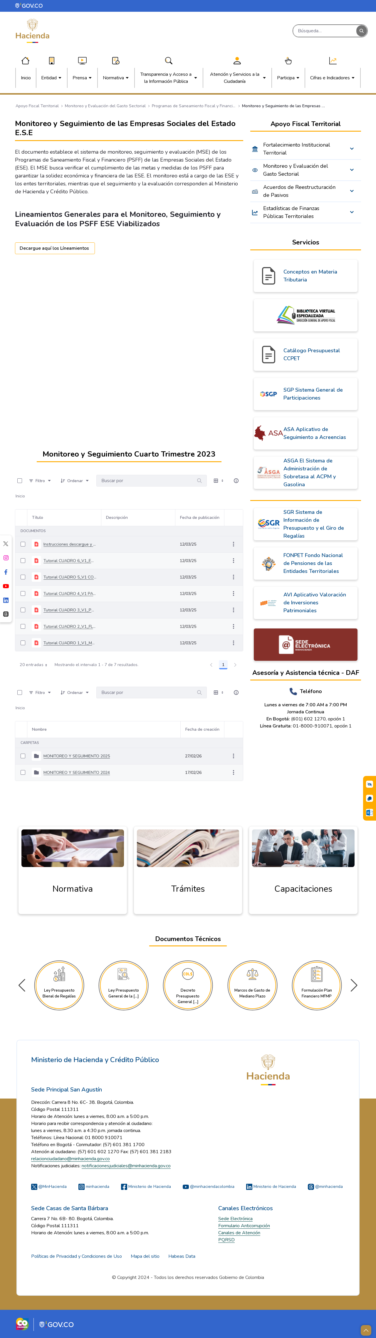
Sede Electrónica (235, 1218)
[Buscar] (324, 31)
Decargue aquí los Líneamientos (55, 248)
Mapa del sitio (145, 1256)
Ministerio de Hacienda (146, 1186)
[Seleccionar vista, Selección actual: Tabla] (219, 480)
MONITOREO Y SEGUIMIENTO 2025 (76, 756)
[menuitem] (26, 78)
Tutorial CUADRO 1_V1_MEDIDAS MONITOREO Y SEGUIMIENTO (69, 643)
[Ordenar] (75, 480)
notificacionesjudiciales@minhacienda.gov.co (126, 1166)
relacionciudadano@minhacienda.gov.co (70, 1159)
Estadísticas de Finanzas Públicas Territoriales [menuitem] (291, 212)
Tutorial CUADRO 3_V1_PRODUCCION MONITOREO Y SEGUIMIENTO (69, 610)
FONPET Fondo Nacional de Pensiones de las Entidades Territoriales (313, 563)
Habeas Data (181, 1256)
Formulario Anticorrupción (244, 1226)
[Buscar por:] (144, 481)
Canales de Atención (239, 1233)
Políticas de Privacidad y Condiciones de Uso (76, 1256)
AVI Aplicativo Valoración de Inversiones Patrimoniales (314, 602)
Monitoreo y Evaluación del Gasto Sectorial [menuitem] (295, 169)
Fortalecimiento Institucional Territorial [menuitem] (296, 148)
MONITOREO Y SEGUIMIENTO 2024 (76, 772)
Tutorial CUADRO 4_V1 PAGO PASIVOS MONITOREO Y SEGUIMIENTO (69, 593)
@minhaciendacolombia (208, 1186)
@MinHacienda (49, 1186)
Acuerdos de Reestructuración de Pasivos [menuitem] (299, 191)
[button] (354, 985)
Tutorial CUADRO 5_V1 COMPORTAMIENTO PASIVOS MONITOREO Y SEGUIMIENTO (69, 577)
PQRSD (226, 1240)
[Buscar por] (199, 480)
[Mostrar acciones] (233, 544)
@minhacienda (325, 1186)
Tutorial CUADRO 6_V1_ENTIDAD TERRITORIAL (69, 561)
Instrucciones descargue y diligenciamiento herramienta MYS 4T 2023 (69, 544)
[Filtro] (40, 480)
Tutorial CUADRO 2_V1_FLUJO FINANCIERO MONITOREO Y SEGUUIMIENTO (69, 626)
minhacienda (93, 1186)
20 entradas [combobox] (35, 665)
